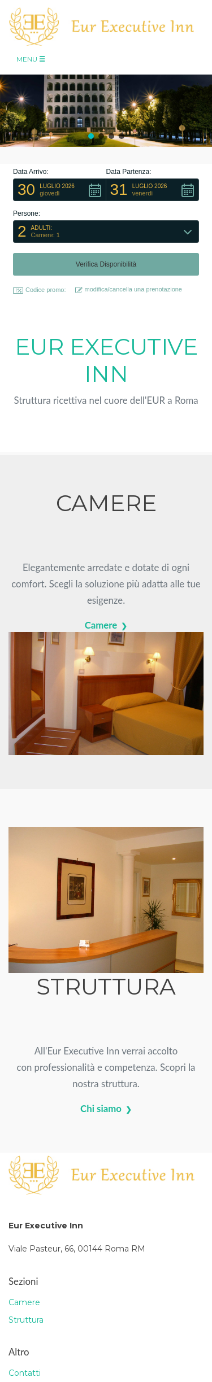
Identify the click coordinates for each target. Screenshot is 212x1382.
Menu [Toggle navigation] (30, 59)
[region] (106, 103)
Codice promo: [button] (39, 290)
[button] (91, 136)
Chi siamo (101, 1108)
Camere (101, 625)
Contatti (24, 1373)
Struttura (26, 1320)
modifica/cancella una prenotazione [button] (128, 289)
